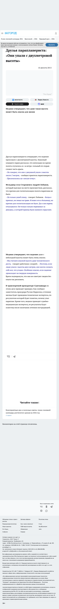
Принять (52, 45)
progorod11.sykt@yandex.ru (10, 551)
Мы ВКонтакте (43, 526)
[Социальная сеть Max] (41, 104)
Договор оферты (25, 519)
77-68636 (19, 571)
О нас (40, 524)
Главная (23, 532)
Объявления (24, 529)
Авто (40, 529)
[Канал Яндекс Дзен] (17, 104)
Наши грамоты (6, 526)
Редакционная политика (9, 524)
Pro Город (5, 529)
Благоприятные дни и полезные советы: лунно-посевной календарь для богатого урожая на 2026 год (29, 413)
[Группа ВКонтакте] (17, 99)
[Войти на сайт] (56, 33)
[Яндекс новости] (41, 99)
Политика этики (43, 519)
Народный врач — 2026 (47, 39)
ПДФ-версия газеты (26, 526)
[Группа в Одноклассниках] (46, 507)
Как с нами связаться (27, 524)
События (5, 532)
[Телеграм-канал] (51, 507)
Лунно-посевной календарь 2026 (12, 39)
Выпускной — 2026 (31, 39)
